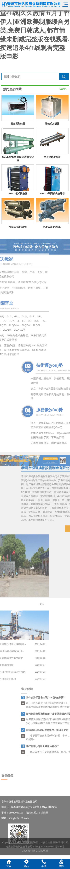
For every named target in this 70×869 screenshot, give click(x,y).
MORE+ (63, 89)
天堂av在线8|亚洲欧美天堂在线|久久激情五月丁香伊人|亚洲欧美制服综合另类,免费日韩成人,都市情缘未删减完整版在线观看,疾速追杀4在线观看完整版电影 (35, 30)
